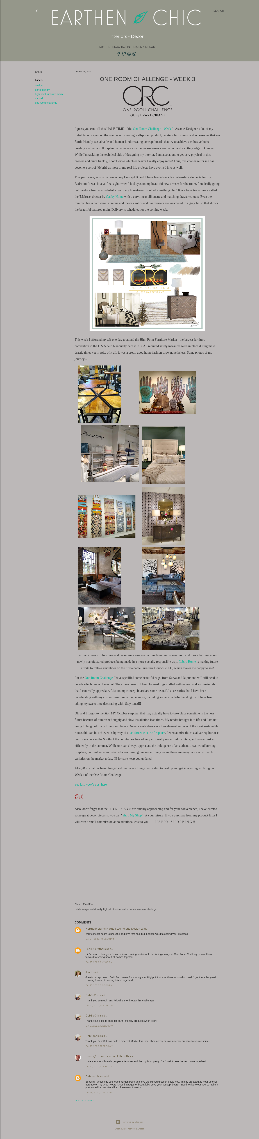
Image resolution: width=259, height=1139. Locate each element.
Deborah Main (94, 1076)
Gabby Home (114, 196)
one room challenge (46, 102)
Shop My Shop (132, 815)
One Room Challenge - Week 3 (153, 129)
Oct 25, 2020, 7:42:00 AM (98, 962)
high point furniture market (49, 94)
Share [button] (38, 71)
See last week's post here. (91, 784)
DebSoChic (92, 995)
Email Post (88, 904)
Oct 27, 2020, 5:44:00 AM (98, 1066)
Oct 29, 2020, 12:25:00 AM (99, 1092)
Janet (88, 972)
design (38, 85)
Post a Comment (85, 1100)
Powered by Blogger (129, 1122)
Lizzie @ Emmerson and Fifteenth (107, 1056)
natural (39, 98)
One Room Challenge (99, 678)
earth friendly (42, 89)
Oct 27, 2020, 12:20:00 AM (99, 1005)
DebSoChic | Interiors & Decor (131, 46)
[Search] (218, 10)
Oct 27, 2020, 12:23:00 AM (99, 1025)
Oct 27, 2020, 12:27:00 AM (99, 1046)
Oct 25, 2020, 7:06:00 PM (99, 985)
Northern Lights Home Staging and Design (112, 928)
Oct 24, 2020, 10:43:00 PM (99, 938)
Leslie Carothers (95, 949)
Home (102, 46)
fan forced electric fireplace (147, 733)
